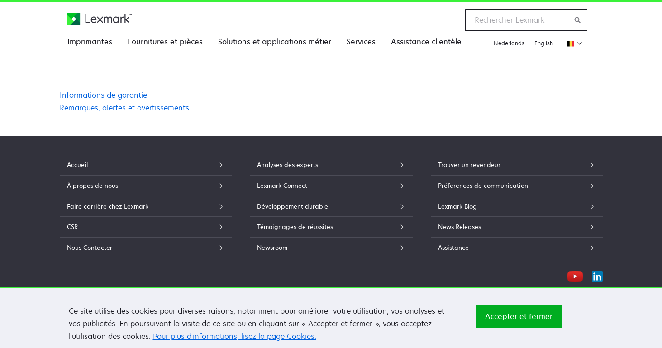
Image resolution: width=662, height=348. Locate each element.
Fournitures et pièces (165, 42)
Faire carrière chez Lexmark (145, 206)
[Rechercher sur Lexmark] (578, 20)
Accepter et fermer (518, 319)
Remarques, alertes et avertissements (124, 108)
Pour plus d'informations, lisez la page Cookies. (234, 339)
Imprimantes (89, 42)
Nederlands (509, 43)
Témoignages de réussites (331, 227)
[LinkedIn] (597, 275)
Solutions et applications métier (274, 42)
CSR (145, 227)
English (543, 43)
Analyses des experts (331, 165)
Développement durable (331, 206)
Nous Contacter (145, 247)
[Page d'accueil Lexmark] (99, 19)
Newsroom (331, 247)
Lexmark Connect (331, 185)
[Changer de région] (572, 43)
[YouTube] (575, 275)
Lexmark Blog (516, 206)
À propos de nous (145, 185)
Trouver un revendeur (516, 165)
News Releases (516, 227)
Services (361, 42)
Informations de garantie (103, 95)
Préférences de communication (516, 185)
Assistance (516, 247)
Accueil (145, 165)
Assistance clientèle (426, 42)
